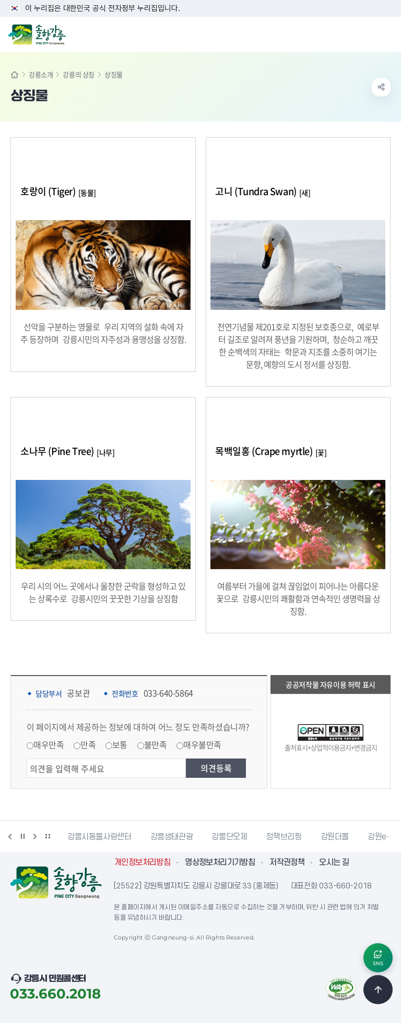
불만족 (155, 744)
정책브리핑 (283, 836)
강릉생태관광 (171, 836)
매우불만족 (202, 744)
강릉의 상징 (79, 74)
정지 (22, 836)
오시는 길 (334, 862)
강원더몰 (335, 836)
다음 (35, 836)
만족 (88, 744)
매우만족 (48, 744)
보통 (119, 744)
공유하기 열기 (381, 87)
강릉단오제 (229, 836)
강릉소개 (41, 74)
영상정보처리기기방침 (220, 862)
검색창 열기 (366, 33)
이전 (10, 836)
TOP (378, 989)
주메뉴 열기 (387, 33)
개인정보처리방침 (142, 862)
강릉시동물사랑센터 (99, 836)
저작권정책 (286, 862)
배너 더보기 (47, 836)
